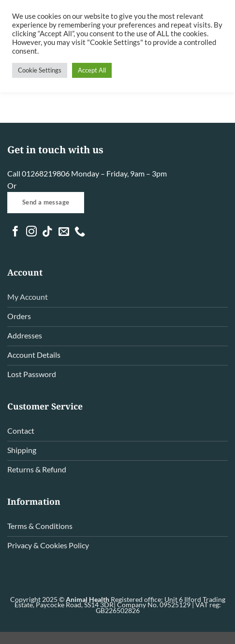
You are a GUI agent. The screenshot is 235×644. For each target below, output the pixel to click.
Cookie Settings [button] (39, 70)
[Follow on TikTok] (47, 232)
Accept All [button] (92, 70)
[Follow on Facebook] (15, 232)
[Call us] (79, 232)
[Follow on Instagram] (31, 232)
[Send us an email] (64, 232)
